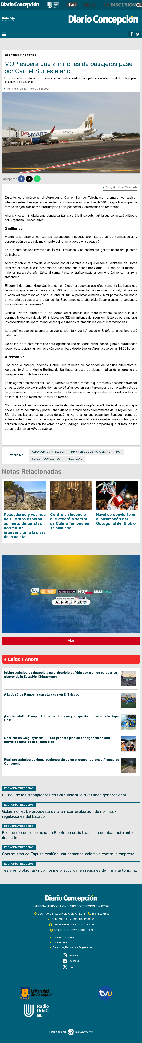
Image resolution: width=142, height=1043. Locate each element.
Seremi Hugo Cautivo (46, 458)
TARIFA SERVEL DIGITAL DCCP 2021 (73, 924)
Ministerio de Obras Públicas (90, 451)
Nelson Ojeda (19, 88)
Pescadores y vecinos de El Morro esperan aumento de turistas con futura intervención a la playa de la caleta (25, 525)
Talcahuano (74, 458)
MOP (118, 451)
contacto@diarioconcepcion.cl (73, 919)
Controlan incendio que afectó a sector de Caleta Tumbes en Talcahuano (69, 521)
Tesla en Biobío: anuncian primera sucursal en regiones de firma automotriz (69, 870)
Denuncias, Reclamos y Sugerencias (72, 947)
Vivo (71, 641)
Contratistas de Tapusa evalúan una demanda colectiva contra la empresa (68, 854)
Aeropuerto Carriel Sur (48, 451)
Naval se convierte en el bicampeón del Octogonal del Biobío (116, 519)
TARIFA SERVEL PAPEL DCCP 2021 (73, 930)
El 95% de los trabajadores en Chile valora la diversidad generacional (64, 795)
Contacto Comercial (63, 937)
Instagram (71, 955)
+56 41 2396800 (100, 913)
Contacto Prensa (61, 942)
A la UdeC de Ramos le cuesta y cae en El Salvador (42, 694)
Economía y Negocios (19, 788)
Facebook (71, 961)
